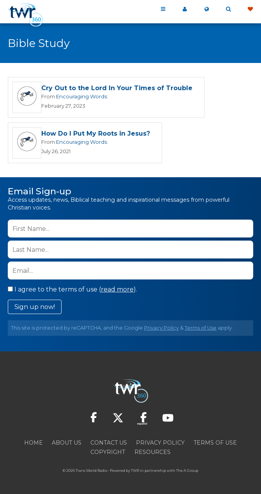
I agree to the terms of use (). (72, 289)
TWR (135, 470)
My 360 (184, 9)
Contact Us (108, 442)
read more (117, 289)
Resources (152, 452)
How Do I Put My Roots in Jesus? (95, 133)
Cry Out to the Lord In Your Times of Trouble (116, 88)
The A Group (187, 470)
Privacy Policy (161, 328)
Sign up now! (34, 307)
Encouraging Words (81, 96)
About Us (66, 442)
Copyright (107, 452)
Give (250, 9)
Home (33, 442)
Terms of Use (201, 328)
